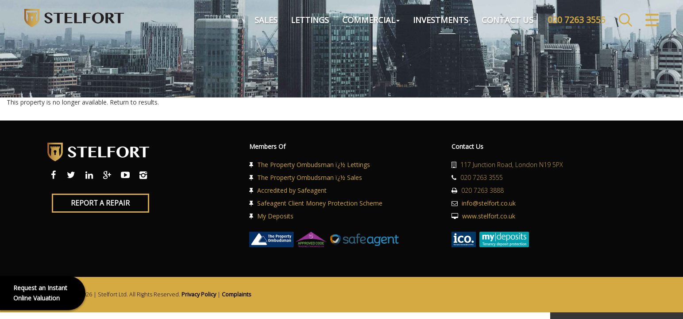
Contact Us (507, 19)
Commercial (371, 19)
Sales (266, 19)
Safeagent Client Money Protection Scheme (319, 203)
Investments (440, 19)
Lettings (310, 19)
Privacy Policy (198, 294)
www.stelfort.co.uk (488, 216)
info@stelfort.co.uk (489, 203)
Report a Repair (100, 203)
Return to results (134, 102)
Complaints (236, 294)
